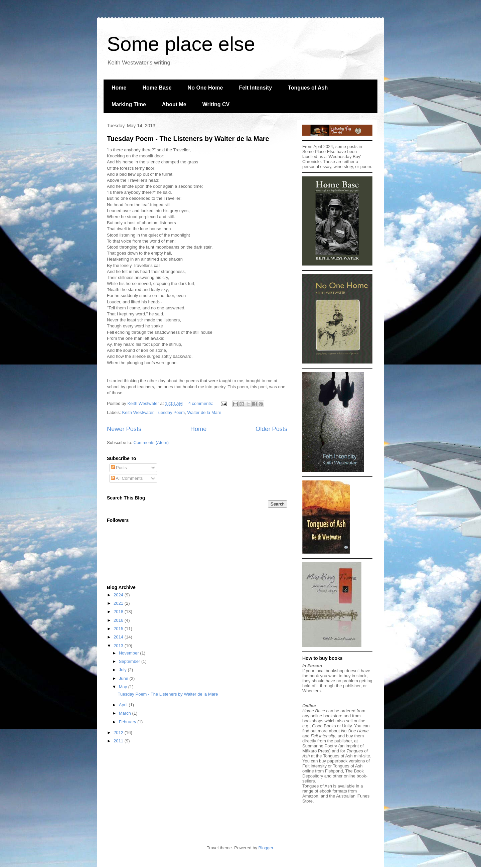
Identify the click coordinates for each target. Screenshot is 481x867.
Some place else (181, 44)
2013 (119, 645)
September (130, 661)
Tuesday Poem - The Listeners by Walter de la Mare (188, 138)
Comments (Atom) (151, 442)
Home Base (156, 88)
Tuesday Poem (170, 412)
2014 (119, 636)
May (123, 686)
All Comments (127, 478)
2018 (119, 611)
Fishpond (334, 770)
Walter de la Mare (204, 412)
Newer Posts (124, 429)
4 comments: (201, 403)
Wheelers (311, 690)
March (125, 713)
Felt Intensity (255, 88)
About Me (174, 104)
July (123, 669)
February (128, 721)
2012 (119, 732)
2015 (119, 628)
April (124, 704)
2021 (119, 603)
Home (119, 88)
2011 (119, 740)
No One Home (205, 88)
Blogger (266, 847)
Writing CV (215, 104)
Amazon (310, 796)
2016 (119, 620)
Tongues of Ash (308, 88)
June (124, 678)
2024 (119, 594)
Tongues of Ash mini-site (346, 755)
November (129, 653)
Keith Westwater (138, 412)
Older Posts (271, 429)
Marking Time (129, 104)
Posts (119, 467)
